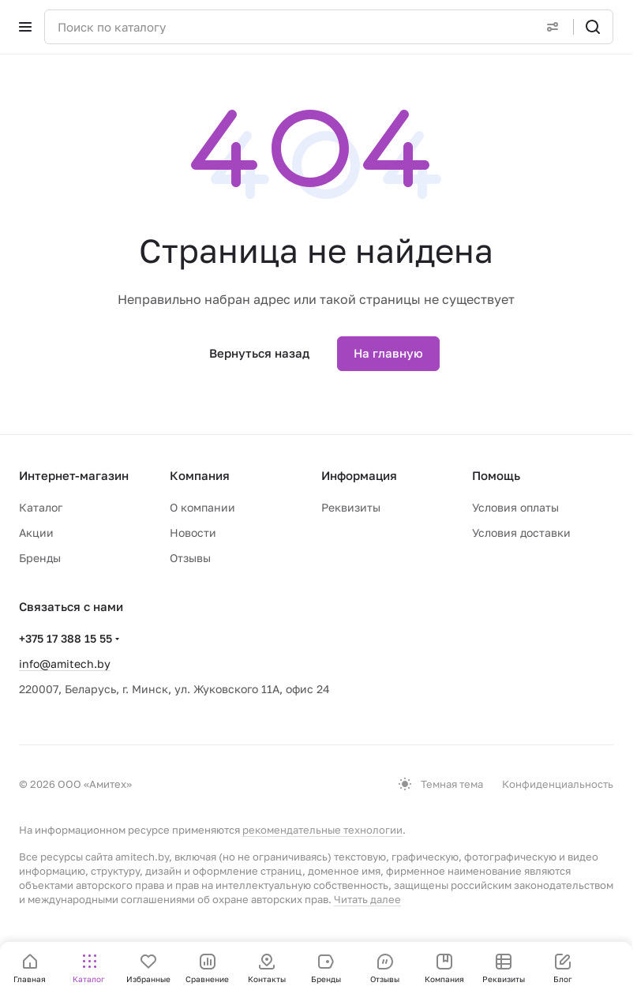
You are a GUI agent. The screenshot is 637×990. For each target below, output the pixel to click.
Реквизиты (350, 507)
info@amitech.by (65, 663)
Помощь (496, 475)
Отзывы (190, 557)
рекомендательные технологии (322, 829)
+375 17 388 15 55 (65, 638)
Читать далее (367, 899)
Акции (36, 532)
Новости (193, 532)
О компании (202, 507)
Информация (359, 475)
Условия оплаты (515, 507)
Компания (200, 475)
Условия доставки (521, 532)
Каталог (40, 507)
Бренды (40, 557)
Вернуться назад (259, 353)
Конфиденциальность (557, 784)
